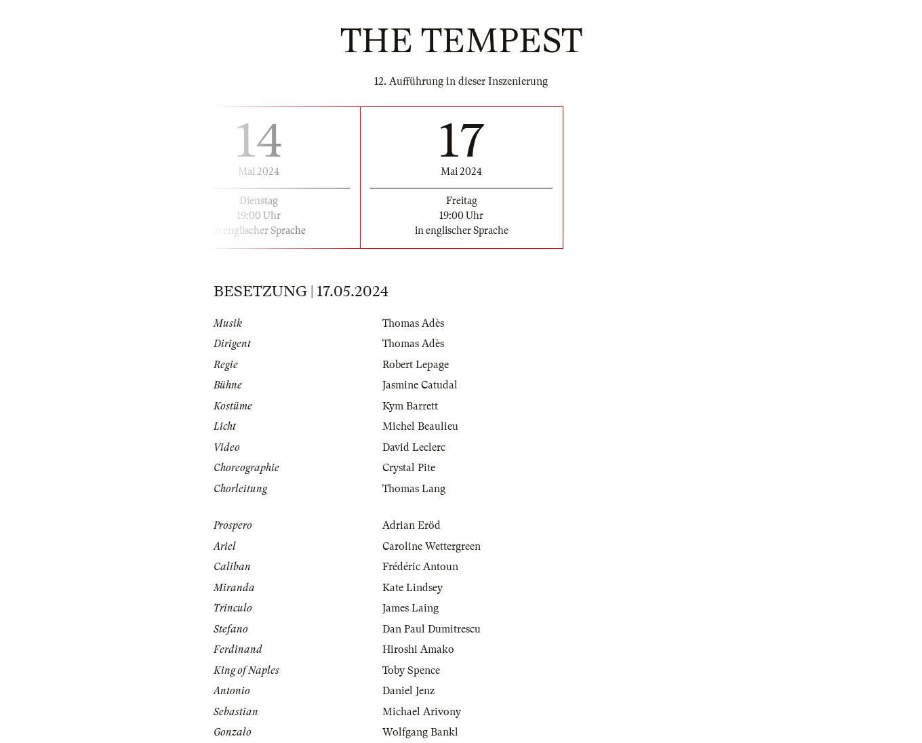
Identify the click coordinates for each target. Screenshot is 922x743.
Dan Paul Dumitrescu (431, 629)
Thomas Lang (413, 489)
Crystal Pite (408, 468)
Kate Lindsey (412, 588)
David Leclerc (413, 447)
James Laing (410, 608)
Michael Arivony (421, 712)
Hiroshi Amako (418, 649)
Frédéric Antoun (420, 567)
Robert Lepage (415, 365)
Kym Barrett (410, 406)
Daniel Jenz (408, 691)
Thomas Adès (413, 323)
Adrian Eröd (411, 525)
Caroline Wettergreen (431, 546)
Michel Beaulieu (420, 426)
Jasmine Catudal (420, 385)
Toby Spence (411, 670)
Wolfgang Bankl (420, 732)
